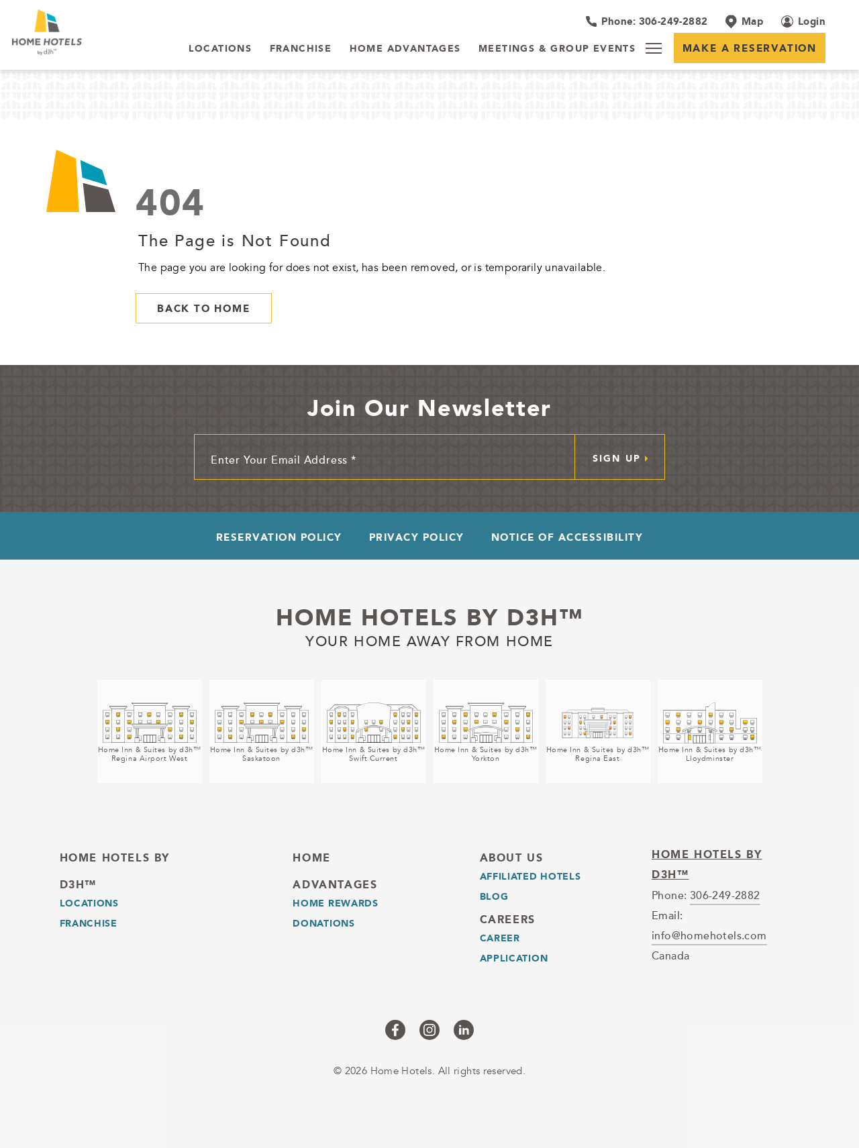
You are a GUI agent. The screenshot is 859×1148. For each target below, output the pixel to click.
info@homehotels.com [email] (709, 935)
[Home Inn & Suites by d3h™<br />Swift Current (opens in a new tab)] (373, 731)
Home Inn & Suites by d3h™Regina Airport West (149, 754)
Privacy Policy (416, 537)
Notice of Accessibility (567, 537)
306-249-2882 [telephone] (725, 895)
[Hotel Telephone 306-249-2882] (646, 21)
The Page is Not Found (235, 240)
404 (170, 202)
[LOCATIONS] (220, 49)
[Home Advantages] (405, 49)
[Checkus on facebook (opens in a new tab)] (395, 1030)
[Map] (744, 21)
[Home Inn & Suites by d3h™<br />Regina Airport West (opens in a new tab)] (149, 731)
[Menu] (653, 48)
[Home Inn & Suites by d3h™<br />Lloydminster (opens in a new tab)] (710, 731)
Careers (508, 919)
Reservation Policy (279, 537)
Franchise (88, 923)
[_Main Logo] (86, 32)
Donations (323, 923)
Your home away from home (429, 639)
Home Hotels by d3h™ (430, 617)
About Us (512, 858)
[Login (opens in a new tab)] (803, 21)
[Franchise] (301, 49)
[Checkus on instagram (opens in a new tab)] (429, 1030)
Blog (494, 896)
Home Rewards (335, 903)
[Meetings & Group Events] (557, 49)
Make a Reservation (750, 48)
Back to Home (203, 308)
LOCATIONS (89, 903)
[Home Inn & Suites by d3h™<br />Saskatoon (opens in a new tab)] (261, 731)
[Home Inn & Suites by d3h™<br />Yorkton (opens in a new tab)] (486, 731)
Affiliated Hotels (530, 876)
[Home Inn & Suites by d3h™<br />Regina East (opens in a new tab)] (598, 731)
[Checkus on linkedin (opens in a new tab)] (464, 1030)
